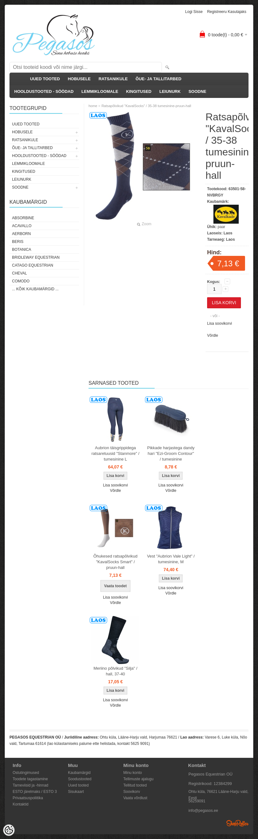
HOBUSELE (79, 78)
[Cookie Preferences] (9, 830)
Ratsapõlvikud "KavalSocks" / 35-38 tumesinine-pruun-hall (146, 106)
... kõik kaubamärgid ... (35, 289)
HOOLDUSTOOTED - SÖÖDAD (44, 91)
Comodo (20, 281)
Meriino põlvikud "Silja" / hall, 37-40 (116, 671)
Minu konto (132, 772)
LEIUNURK (170, 91)
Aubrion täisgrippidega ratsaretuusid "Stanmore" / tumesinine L (115, 453)
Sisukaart (76, 791)
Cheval (19, 273)
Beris (17, 241)
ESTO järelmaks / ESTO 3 (35, 791)
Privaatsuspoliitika (28, 798)
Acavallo (22, 226)
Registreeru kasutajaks (226, 11)
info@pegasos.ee (203, 810)
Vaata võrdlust (135, 798)
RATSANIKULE (113, 78)
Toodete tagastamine (30, 779)
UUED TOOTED (45, 78)
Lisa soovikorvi (219, 323)
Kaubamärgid (79, 772)
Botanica (21, 249)
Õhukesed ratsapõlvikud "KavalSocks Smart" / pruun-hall (115, 562)
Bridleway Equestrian (35, 257)
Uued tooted (78, 785)
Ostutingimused (26, 772)
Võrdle (212, 335)
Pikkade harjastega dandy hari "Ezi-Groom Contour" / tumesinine (171, 453)
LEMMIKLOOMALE (100, 91)
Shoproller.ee (237, 823)
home (93, 106)
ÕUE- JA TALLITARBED (158, 78)
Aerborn (21, 234)
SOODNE (197, 91)
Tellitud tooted (135, 785)
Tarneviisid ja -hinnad (30, 785)
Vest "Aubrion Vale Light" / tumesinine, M (171, 559)
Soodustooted (79, 779)
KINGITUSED (138, 91)
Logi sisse (194, 11)
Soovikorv (131, 791)
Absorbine (23, 218)
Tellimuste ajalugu (138, 779)
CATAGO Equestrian (32, 265)
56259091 (196, 801)
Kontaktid (20, 804)
